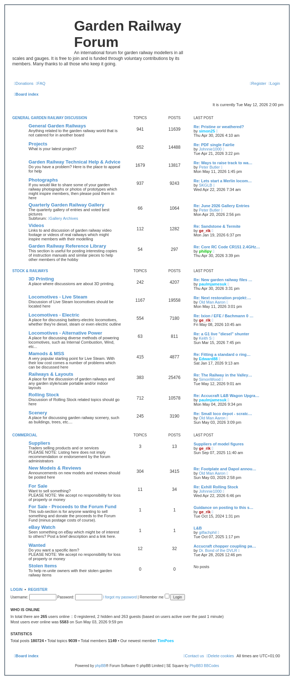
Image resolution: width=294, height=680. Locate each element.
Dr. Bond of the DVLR (218, 550)
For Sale (38, 486)
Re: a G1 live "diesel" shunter (221, 334)
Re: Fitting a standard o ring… (222, 354)
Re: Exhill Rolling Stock (216, 487)
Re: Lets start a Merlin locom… (223, 181)
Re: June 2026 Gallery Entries (222, 206)
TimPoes (165, 640)
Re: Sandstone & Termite (217, 226)
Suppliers (39, 443)
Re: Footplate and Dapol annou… (225, 469)
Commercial (24, 435)
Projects (38, 144)
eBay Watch (42, 527)
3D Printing (41, 279)
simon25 (207, 131)
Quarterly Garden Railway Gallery (66, 205)
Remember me (154, 597)
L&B (198, 528)
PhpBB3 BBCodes (204, 666)
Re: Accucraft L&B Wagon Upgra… (226, 395)
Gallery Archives (63, 218)
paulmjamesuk (212, 284)
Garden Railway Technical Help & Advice (74, 162)
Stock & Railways (30, 271)
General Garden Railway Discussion (49, 118)
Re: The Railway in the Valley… (223, 375)
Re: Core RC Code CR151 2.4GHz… (227, 247)
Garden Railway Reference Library (67, 246)
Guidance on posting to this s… (224, 507)
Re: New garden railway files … (223, 280)
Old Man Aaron (212, 302)
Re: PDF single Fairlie (214, 145)
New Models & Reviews (55, 468)
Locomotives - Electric (54, 315)
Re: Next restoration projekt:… (222, 298)
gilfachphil (208, 532)
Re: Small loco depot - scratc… (223, 413)
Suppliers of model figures (219, 444)
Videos (36, 225)
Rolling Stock (44, 394)
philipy (205, 251)
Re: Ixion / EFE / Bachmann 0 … (224, 316)
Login (16, 589)
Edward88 (208, 359)
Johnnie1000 (210, 149)
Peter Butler (209, 167)
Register (38, 589)
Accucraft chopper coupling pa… (225, 546)
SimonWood (210, 379)
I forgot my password (120, 597)
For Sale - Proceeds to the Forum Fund (72, 506)
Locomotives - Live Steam (58, 297)
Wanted (37, 545)
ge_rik (205, 230)
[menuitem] (24, 83)
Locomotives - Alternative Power (65, 333)
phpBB (100, 666)
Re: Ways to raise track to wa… (223, 163)
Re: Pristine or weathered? (219, 127)
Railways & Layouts (51, 374)
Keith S (205, 338)
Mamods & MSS (46, 353)
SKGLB (205, 185)
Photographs (43, 180)
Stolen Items (43, 565)
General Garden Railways (57, 125)
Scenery (38, 412)
